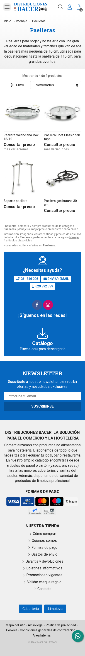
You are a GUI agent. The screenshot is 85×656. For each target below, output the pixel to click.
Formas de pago (44, 547)
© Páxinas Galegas (42, 642)
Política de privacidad (61, 625)
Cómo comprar (44, 534)
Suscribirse (42, 406)
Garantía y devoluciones (44, 561)
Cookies (11, 630)
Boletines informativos (44, 568)
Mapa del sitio (15, 625)
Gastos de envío (44, 554)
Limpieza (55, 609)
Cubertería (30, 609)
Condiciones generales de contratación (47, 630)
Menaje (74, 237)
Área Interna (42, 635)
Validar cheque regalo (44, 582)
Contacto (44, 589)
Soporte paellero (15, 201)
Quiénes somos (44, 540)
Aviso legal (35, 625)
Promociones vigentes (44, 575)
